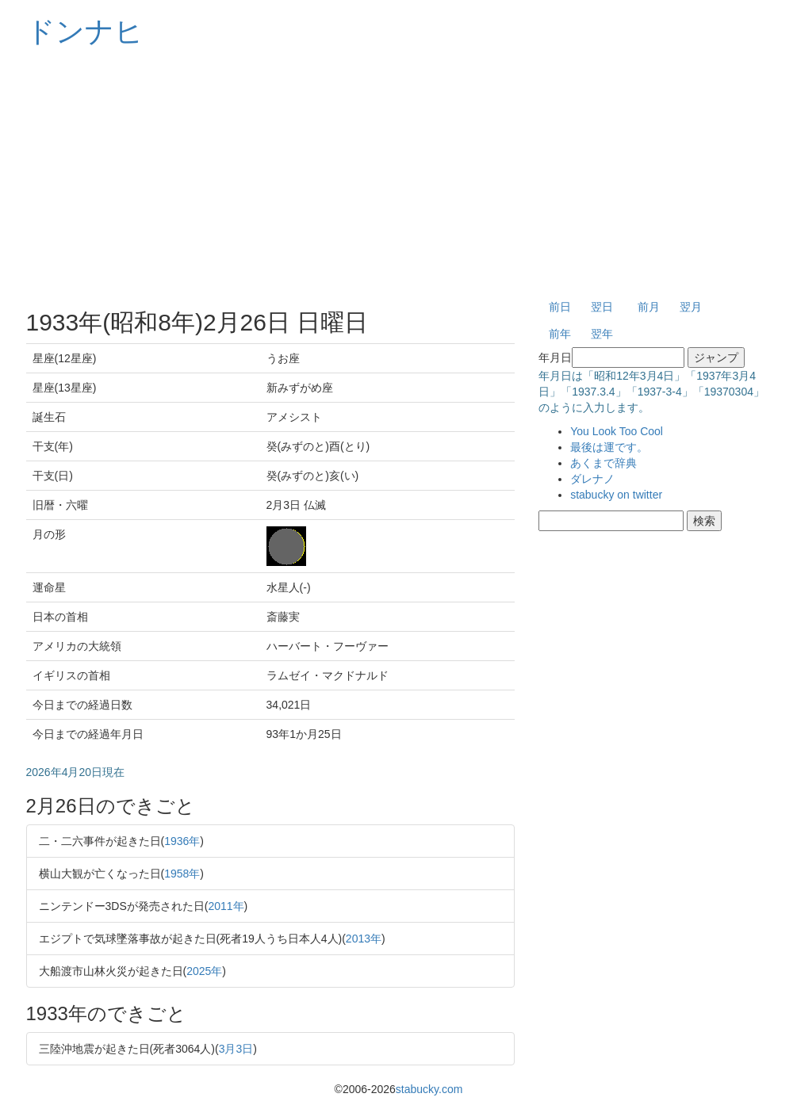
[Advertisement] (399, 174)
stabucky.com (429, 1089)
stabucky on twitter (616, 494)
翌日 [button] (602, 306)
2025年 (204, 971)
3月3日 (236, 1048)
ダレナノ (592, 478)
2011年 (225, 906)
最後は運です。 (609, 447)
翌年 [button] (602, 333)
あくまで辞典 (603, 463)
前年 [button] (560, 333)
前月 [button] (649, 306)
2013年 (363, 938)
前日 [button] (560, 306)
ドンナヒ (85, 31)
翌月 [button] (691, 306)
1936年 (182, 841)
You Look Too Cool (616, 431)
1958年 (182, 873)
